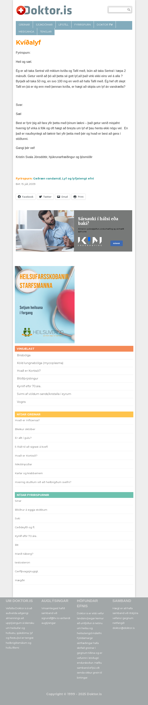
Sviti (17, 518)
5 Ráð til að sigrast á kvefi (32, 446)
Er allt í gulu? (24, 437)
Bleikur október (25, 429)
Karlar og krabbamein (29, 473)
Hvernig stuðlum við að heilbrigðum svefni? (43, 482)
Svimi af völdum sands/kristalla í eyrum (44, 394)
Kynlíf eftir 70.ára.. (29, 386)
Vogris (21, 402)
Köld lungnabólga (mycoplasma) (40, 363)
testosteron (22, 562)
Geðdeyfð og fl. (25, 527)
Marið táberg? (24, 553)
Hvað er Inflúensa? (27, 420)
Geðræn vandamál (47, 178)
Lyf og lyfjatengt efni (78, 178)
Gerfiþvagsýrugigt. (27, 571)
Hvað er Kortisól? (29, 370)
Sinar (18, 500)
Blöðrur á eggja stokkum (31, 509)
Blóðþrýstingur (27, 378)
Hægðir (20, 580)
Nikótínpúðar (23, 464)
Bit (16, 544)
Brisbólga (23, 355)
